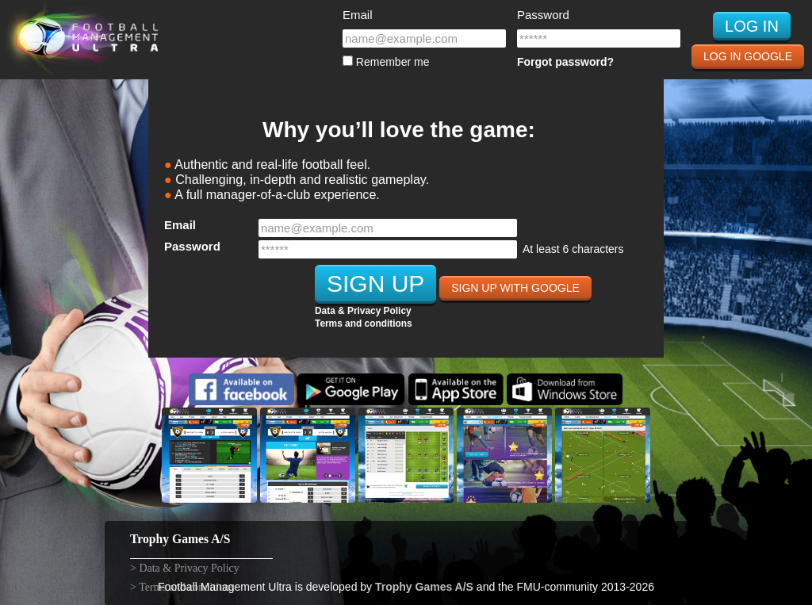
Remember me (386, 62)
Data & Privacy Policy (363, 310)
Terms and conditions (363, 323)
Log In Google (747, 56)
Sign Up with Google (515, 287)
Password (543, 14)
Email (358, 14)
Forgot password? (565, 62)
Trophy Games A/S (424, 586)
